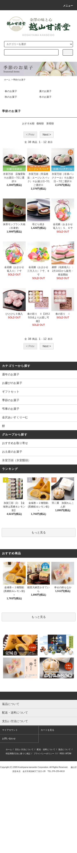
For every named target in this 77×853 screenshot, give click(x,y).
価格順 (40, 123)
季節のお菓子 (19, 80)
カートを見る (47, 730)
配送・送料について (46, 749)
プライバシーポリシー (44, 753)
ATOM (68, 753)
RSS (62, 753)
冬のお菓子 (45, 96)
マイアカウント (10, 730)
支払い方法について (24, 749)
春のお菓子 (11, 91)
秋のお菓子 (11, 96)
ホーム (7, 80)
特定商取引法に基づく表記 (18, 753)
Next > (47, 134)
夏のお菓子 (45, 91)
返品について (64, 749)
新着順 (50, 123)
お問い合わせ (9, 738)
